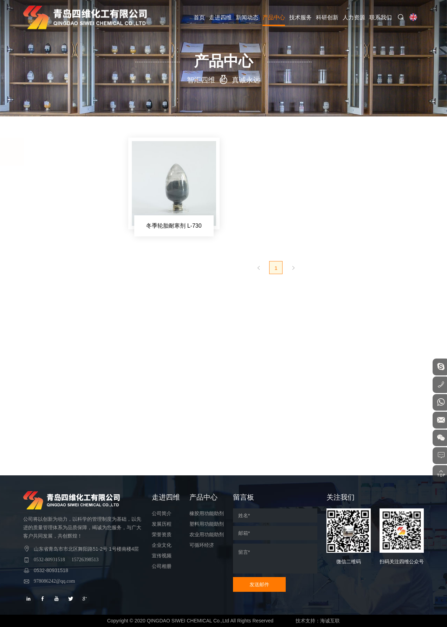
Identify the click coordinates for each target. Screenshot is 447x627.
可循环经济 (48, 382)
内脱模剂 (49, 310)
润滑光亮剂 (51, 324)
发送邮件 (259, 584)
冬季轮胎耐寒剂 (56, 239)
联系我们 (381, 17)
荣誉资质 (161, 534)
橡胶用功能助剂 (54, 181)
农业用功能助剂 (54, 364)
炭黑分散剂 (51, 253)
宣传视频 (161, 555)
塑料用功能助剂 (54, 347)
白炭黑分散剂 (54, 268)
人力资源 (355, 17)
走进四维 (221, 17)
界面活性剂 (51, 296)
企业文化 (161, 545)
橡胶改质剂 (51, 211)
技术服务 (301, 17)
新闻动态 (248, 17)
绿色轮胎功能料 (56, 225)
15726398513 (85, 559)
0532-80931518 (49, 559)
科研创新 (328, 17)
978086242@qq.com (54, 581)
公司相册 (161, 566)
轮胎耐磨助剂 (54, 282)
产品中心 (275, 17)
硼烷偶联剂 (51, 197)
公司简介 (161, 513)
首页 (200, 17)
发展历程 (161, 524)
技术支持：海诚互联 (319, 620)
